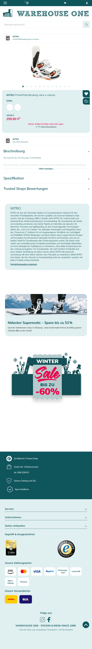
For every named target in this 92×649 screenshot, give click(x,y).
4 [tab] (35, 86)
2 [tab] (27, 86)
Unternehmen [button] (46, 517)
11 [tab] (64, 86)
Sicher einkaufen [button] (46, 525)
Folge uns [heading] (46, 612)
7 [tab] (48, 86)
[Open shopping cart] (65, 2)
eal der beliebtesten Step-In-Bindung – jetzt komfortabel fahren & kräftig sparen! (45, 327)
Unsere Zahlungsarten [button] (18, 563)
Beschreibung (14, 151)
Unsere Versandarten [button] (17, 591)
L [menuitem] (17, 107)
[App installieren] (18, 489)
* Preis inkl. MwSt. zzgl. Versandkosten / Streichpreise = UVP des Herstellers (46, 630)
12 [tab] (69, 86)
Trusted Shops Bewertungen (25, 189)
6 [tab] (44, 86)
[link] (42, 621)
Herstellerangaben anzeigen (23, 264)
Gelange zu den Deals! (20, 330)
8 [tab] (52, 86)
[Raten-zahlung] (10, 582)
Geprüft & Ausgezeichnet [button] (20, 534)
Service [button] (46, 509)
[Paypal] (49, 571)
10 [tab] (60, 86)
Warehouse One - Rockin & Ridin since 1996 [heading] (45, 625)
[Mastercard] (23, 571)
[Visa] (36, 571)
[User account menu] (87, 2)
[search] (42, 24)
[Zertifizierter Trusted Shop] (25, 549)
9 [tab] (56, 86)
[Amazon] (10, 571)
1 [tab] (23, 86)
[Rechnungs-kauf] (62, 571)
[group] (45, 458)
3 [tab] (31, 86)
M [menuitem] (10, 107)
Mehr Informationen (48, 127)
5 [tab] (39, 86)
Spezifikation (13, 178)
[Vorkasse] (23, 582)
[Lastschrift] (76, 571)
